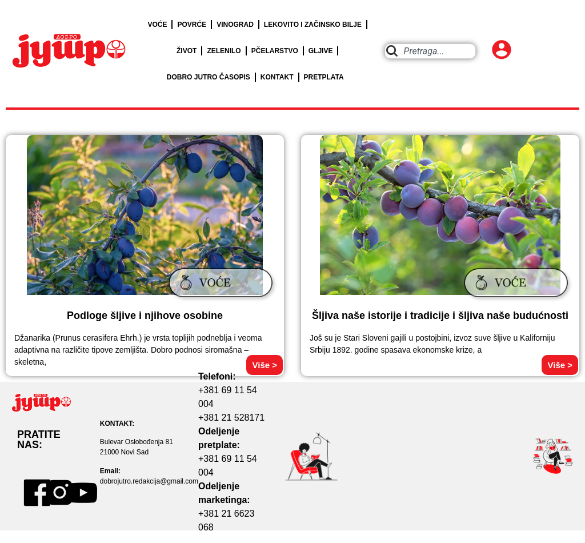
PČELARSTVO (274, 51)
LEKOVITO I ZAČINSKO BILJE (313, 25)
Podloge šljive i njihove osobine (145, 315)
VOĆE (157, 25)
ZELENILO (224, 51)
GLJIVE (320, 51)
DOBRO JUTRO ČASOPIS (208, 77)
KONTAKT (277, 77)
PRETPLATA (324, 77)
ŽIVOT (187, 51)
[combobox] (430, 51)
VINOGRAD (235, 25)
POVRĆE (191, 25)
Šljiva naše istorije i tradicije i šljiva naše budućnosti (440, 315)
